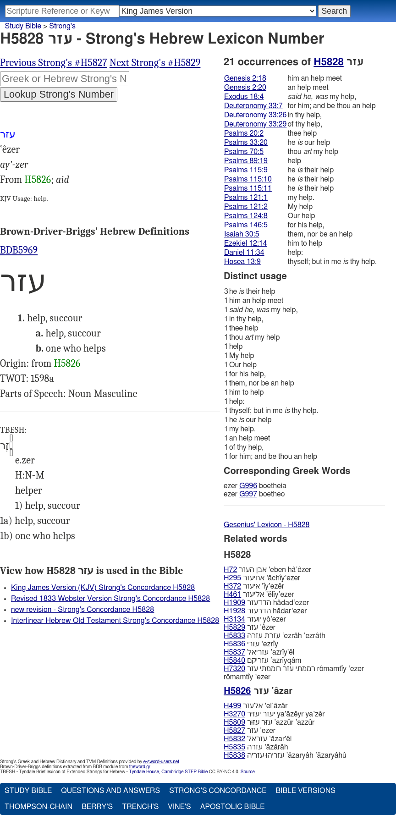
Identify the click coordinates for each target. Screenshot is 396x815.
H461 (232, 594)
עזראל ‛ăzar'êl (258, 739)
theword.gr (139, 767)
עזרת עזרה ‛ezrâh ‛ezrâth (274, 635)
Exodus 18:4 (244, 96)
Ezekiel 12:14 (245, 243)
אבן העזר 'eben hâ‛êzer (267, 569)
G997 (248, 494)
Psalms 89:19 (246, 161)
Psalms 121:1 (246, 197)
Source (248, 772)
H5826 (37, 180)
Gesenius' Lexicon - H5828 (266, 525)
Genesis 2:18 (245, 78)
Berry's (97, 806)
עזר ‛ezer (249, 730)
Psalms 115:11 (248, 188)
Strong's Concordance (217, 790)
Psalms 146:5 (246, 225)
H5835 (234, 747)
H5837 (234, 652)
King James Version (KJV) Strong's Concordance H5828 (103, 587)
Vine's (179, 806)
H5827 (234, 730)
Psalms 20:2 (244, 133)
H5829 (234, 627)
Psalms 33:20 (246, 142)
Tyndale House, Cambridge (156, 772)
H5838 (234, 755)
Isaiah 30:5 (241, 234)
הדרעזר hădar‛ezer (265, 611)
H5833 (234, 635)
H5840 (234, 660)
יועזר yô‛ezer (255, 619)
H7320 (234, 668)
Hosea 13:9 (242, 261)
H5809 (234, 722)
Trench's (140, 806)
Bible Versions (305, 790)
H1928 (234, 611)
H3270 (234, 714)
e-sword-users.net (161, 762)
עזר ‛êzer (249, 627)
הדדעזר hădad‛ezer (266, 602)
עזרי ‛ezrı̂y (251, 644)
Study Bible (23, 26)
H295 (232, 578)
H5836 (234, 644)
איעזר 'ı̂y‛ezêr (254, 586)
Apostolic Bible (232, 806)
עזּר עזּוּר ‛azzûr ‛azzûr (269, 722)
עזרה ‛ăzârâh (256, 747)
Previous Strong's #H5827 (53, 63)
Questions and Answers (110, 790)
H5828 (328, 62)
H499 (232, 706)
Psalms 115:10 (248, 179)
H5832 (234, 739)
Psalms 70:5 (244, 151)
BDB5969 (19, 250)
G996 (248, 486)
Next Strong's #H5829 (155, 63)
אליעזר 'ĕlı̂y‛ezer (259, 594)
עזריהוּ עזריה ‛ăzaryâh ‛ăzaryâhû (285, 755)
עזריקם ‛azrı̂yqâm (262, 660)
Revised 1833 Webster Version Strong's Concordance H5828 (110, 598)
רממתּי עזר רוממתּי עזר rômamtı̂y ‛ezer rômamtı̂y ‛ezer (294, 673)
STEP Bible (196, 772)
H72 (230, 569)
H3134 (234, 619)
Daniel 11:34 (244, 252)
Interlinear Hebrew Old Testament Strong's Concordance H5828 (115, 620)
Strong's (62, 26)
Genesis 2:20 (245, 87)
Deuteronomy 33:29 (255, 124)
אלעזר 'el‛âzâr (255, 706)
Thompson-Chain (38, 806)
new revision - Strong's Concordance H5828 (82, 609)
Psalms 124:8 (246, 216)
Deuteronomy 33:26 (255, 115)
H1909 (234, 602)
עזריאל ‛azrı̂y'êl (259, 652)
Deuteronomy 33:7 (253, 106)
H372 (232, 586)
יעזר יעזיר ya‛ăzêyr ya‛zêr (274, 714)
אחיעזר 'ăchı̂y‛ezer (262, 578)
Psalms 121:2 (246, 206)
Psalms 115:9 (246, 170)
